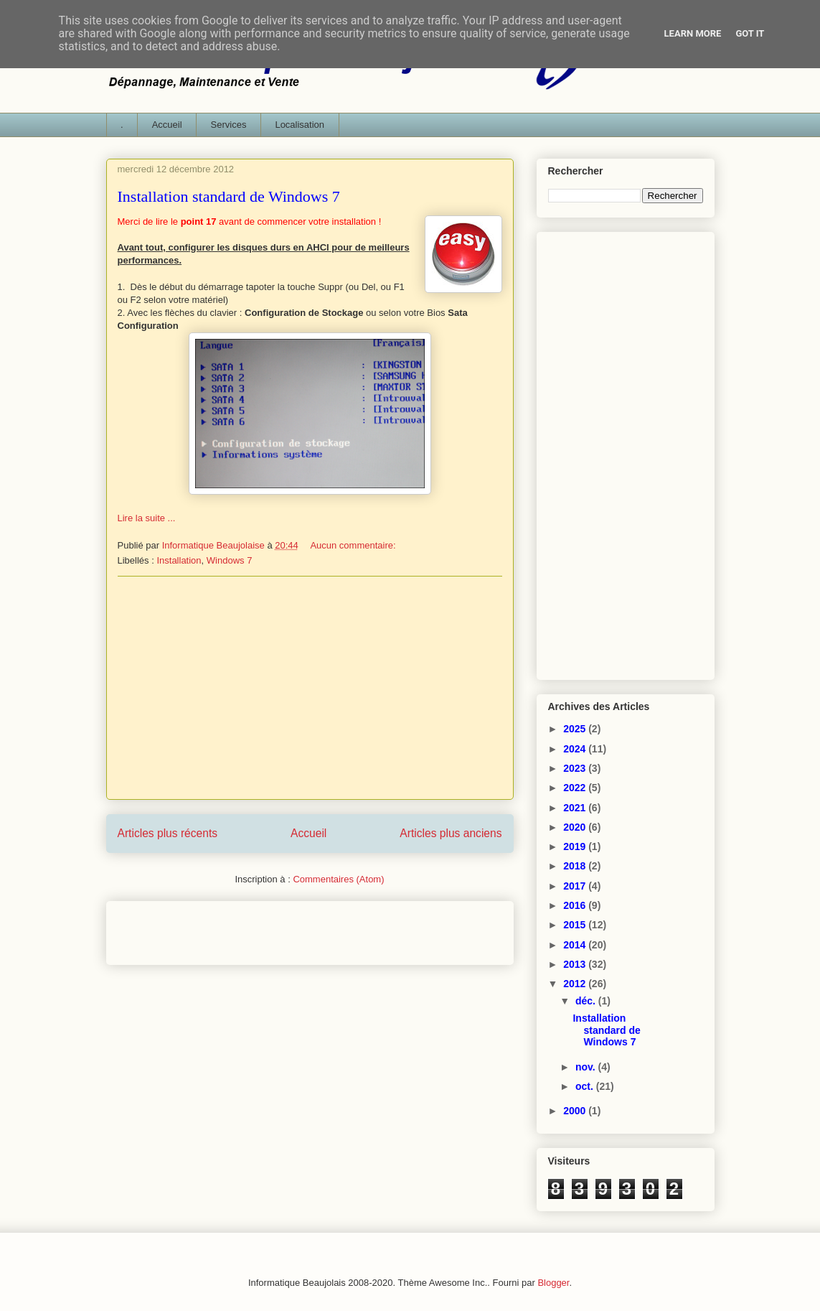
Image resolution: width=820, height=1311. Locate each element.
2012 (575, 983)
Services (229, 124)
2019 (575, 846)
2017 (575, 886)
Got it (749, 33)
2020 (575, 827)
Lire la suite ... (147, 518)
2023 (575, 768)
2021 (575, 807)
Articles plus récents (168, 833)
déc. (586, 1001)
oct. (585, 1086)
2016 (575, 905)
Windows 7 (230, 560)
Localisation (299, 124)
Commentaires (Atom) (338, 879)
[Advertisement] (309, 687)
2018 (575, 866)
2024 (575, 749)
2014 (575, 945)
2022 (575, 787)
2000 (575, 1110)
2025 (575, 728)
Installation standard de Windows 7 (229, 196)
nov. (586, 1067)
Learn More (693, 33)
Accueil (167, 124)
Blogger (553, 1282)
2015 (575, 924)
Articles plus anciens (450, 833)
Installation (178, 560)
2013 (575, 964)
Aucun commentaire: (354, 545)
